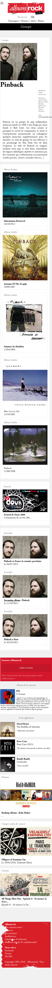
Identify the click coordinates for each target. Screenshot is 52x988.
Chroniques (13, 20)
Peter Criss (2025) (25, 744)
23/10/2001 (9, 414)
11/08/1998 (9, 471)
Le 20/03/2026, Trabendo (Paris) (16, 862)
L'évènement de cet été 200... (17, 517)
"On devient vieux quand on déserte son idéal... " (34, 749)
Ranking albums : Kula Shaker (15, 812)
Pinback (8, 468)
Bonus (41, 20)
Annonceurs (10, 936)
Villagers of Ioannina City (13, 859)
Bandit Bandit (23, 758)
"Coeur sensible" (23, 766)
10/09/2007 (9, 287)
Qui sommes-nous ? (14, 927)
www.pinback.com (45, 117)
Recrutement (11, 933)
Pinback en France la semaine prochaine (22, 561)
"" (25, 704)
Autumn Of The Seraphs (15, 284)
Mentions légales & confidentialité (21, 942)
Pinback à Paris (11, 639)
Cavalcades (22, 761)
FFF (18, 691)
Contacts (9, 930)
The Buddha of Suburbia (28, 726)
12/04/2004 (9, 349)
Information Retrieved (14, 221)
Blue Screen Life (11, 411)
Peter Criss (22, 741)
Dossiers (25, 20)
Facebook (9, 950)
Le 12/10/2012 (11, 603)
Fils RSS (8, 956)
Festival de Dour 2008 (14, 514)
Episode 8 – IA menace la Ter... (15, 904)
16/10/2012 (9, 224)
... (2, 815)
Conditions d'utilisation (16, 939)
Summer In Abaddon (14, 346)
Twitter (8, 953)
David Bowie (23, 723)
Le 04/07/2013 (11, 564)
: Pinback (17, 600)
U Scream (20, 694)
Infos (33, 20)
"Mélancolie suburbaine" (26, 731)
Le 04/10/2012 (11, 642)
